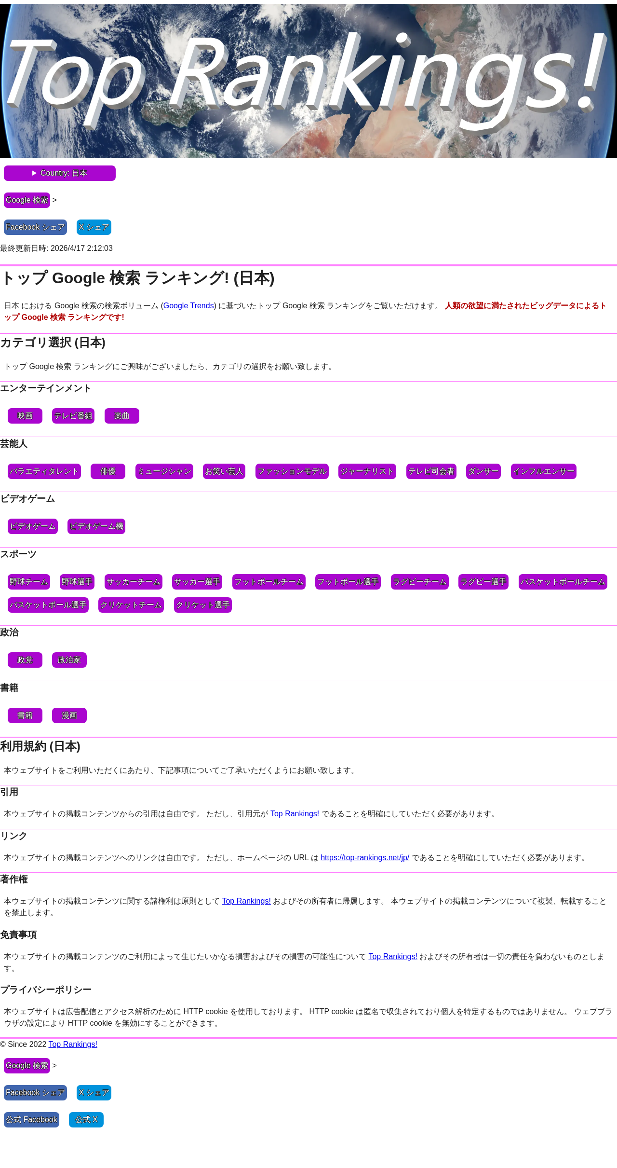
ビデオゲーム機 (96, 526)
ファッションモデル (292, 471)
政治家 (69, 660)
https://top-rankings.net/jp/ (365, 857)
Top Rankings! (294, 814)
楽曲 (122, 416)
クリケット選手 (203, 605)
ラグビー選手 (483, 581)
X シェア (94, 227)
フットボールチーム (269, 581)
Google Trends (188, 306)
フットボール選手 (348, 581)
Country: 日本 (63, 173)
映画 (25, 416)
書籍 (25, 715)
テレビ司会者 (431, 471)
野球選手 (77, 581)
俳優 (108, 471)
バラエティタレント (44, 471)
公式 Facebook (31, 1119)
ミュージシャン (164, 471)
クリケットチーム (131, 605)
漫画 (69, 715)
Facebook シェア (35, 227)
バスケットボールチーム (563, 581)
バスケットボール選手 (48, 605)
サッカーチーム (134, 581)
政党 (25, 660)
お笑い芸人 (224, 471)
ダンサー (483, 471)
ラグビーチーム (420, 581)
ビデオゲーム (33, 526)
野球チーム (29, 581)
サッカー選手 (197, 581)
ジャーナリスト (367, 471)
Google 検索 (27, 200)
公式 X (86, 1119)
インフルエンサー (544, 471)
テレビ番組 (73, 416)
